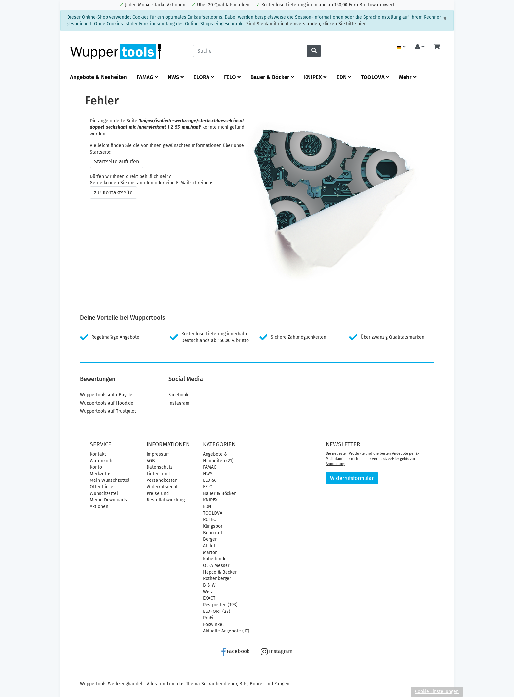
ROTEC (209, 519)
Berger (210, 539)
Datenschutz (159, 467)
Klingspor (212, 526)
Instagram (178, 403)
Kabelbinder (215, 559)
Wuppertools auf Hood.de (106, 403)
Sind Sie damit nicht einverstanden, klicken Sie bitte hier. (306, 24)
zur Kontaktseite (113, 192)
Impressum (158, 454)
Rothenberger (217, 578)
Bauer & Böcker (272, 77)
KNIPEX (315, 77)
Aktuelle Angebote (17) (226, 631)
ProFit (209, 618)
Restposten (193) (220, 605)
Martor (210, 552)
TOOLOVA (375, 77)
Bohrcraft (213, 533)
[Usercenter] (419, 47)
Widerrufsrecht (162, 487)
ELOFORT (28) (216, 611)
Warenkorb (101, 460)
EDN (343, 77)
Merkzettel (101, 474)
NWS (176, 77)
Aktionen (99, 506)
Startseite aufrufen (116, 162)
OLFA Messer (216, 565)
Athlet (209, 546)
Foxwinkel (213, 624)
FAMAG (147, 77)
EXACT (209, 598)
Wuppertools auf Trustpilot (108, 411)
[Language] (401, 47)
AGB (151, 460)
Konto (96, 467)
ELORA (203, 77)
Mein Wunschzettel (109, 480)
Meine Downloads (108, 500)
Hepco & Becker (220, 572)
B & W (209, 585)
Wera (208, 591)
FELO (232, 77)
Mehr (407, 77)
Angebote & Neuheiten (98, 77)
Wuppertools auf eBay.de (106, 395)
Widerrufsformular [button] (352, 478)
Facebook (178, 395)
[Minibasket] (437, 47)
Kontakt (98, 454)
